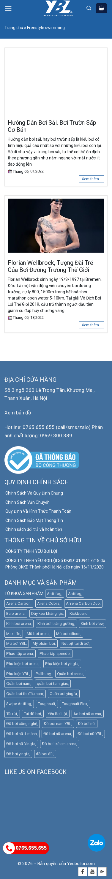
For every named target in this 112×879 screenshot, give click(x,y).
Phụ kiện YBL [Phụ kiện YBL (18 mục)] (17, 675)
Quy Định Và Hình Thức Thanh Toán (38, 513)
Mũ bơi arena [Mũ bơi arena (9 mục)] (38, 635)
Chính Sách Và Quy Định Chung (34, 494)
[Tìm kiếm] (88, 8)
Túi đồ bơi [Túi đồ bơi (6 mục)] (32, 715)
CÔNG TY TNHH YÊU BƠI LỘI (31, 553)
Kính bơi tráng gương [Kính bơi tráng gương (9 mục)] (55, 625)
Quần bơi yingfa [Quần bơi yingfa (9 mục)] (63, 695)
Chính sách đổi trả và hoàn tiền (33, 530)
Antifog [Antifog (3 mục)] (74, 595)
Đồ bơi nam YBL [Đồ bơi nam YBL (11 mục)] (57, 725)
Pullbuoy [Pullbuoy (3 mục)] (43, 675)
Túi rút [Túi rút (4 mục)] (11, 715)
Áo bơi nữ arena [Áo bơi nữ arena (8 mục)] (87, 715)
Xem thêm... (92, 179)
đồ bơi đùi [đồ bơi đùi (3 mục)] (44, 755)
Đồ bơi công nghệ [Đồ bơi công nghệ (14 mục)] (21, 725)
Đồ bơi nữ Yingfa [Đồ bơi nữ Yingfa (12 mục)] (20, 745)
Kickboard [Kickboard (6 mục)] (79, 614)
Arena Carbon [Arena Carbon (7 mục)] (18, 605)
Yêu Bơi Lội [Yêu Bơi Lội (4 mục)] (57, 715)
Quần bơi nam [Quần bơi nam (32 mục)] (18, 685)
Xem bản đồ (17, 414)
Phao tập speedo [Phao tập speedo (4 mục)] (55, 654)
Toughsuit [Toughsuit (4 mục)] (46, 705)
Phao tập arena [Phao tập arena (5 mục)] (19, 654)
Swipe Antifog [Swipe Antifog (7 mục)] (18, 705)
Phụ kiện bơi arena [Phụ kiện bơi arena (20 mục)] (22, 665)
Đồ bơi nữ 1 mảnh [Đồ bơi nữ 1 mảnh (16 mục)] (21, 735)
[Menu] (8, 8)
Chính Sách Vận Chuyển (27, 503)
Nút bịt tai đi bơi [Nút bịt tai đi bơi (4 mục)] (75, 645)
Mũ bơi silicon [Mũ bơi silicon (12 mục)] (68, 635)
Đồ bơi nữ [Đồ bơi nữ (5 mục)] (86, 725)
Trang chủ (13, 27)
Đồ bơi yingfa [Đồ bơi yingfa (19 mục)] (17, 755)
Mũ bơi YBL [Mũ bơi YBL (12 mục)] (16, 645)
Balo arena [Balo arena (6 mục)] (15, 614)
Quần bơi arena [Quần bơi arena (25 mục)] (70, 675)
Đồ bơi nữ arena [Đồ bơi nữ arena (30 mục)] (57, 735)
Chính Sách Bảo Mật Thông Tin (34, 522)
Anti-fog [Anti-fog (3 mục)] (54, 595)
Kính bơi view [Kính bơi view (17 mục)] (92, 625)
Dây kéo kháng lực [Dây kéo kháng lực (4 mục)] (47, 614)
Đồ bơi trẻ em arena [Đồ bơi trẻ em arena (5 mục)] (59, 745)
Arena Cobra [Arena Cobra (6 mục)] (48, 605)
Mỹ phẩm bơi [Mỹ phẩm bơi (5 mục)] (44, 645)
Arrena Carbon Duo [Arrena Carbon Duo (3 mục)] (83, 605)
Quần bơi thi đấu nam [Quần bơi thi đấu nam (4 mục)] (24, 695)
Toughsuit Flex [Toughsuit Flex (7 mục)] (74, 705)
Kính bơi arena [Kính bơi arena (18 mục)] (18, 625)
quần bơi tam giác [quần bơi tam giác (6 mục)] (52, 685)
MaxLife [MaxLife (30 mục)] (13, 635)
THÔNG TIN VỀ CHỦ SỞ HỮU (42, 542)
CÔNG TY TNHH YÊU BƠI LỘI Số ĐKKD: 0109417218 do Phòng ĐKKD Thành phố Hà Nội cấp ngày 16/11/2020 (55, 565)
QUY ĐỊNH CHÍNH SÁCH (36, 483)
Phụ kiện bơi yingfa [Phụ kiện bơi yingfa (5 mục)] (61, 665)
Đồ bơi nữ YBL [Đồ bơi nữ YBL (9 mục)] (90, 735)
